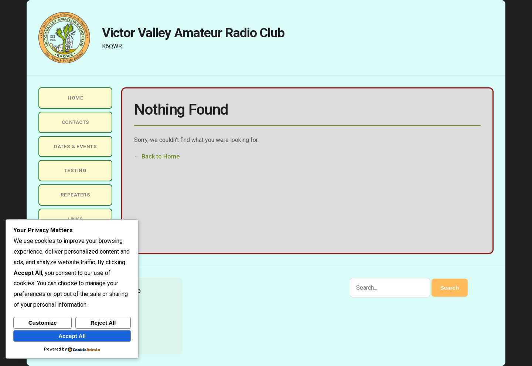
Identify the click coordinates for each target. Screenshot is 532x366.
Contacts (75, 122)
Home (75, 98)
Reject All (103, 323)
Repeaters (76, 195)
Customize (42, 323)
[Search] (390, 287)
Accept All (72, 336)
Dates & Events (75, 146)
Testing (75, 170)
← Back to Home (157, 156)
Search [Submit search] (449, 288)
